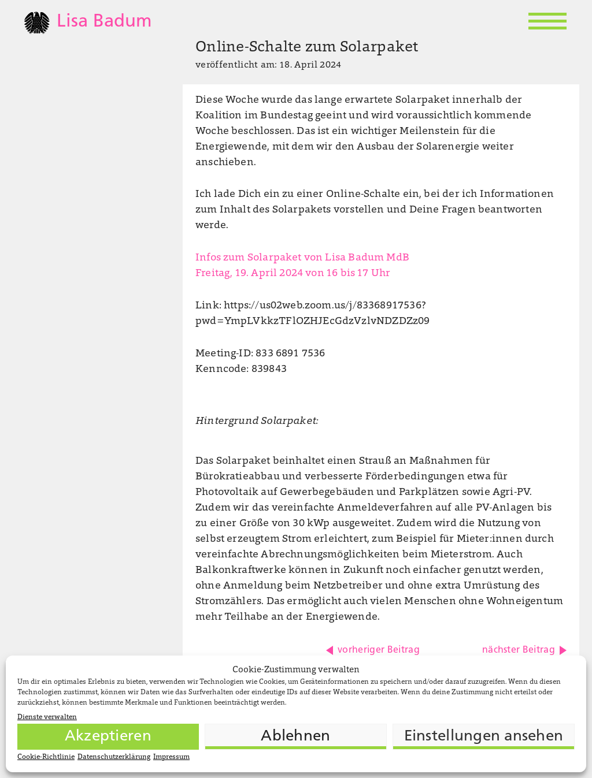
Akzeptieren (108, 737)
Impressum (171, 757)
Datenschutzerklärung (113, 757)
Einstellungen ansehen (483, 737)
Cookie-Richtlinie (46, 757)
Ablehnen (295, 737)
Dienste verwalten (47, 717)
